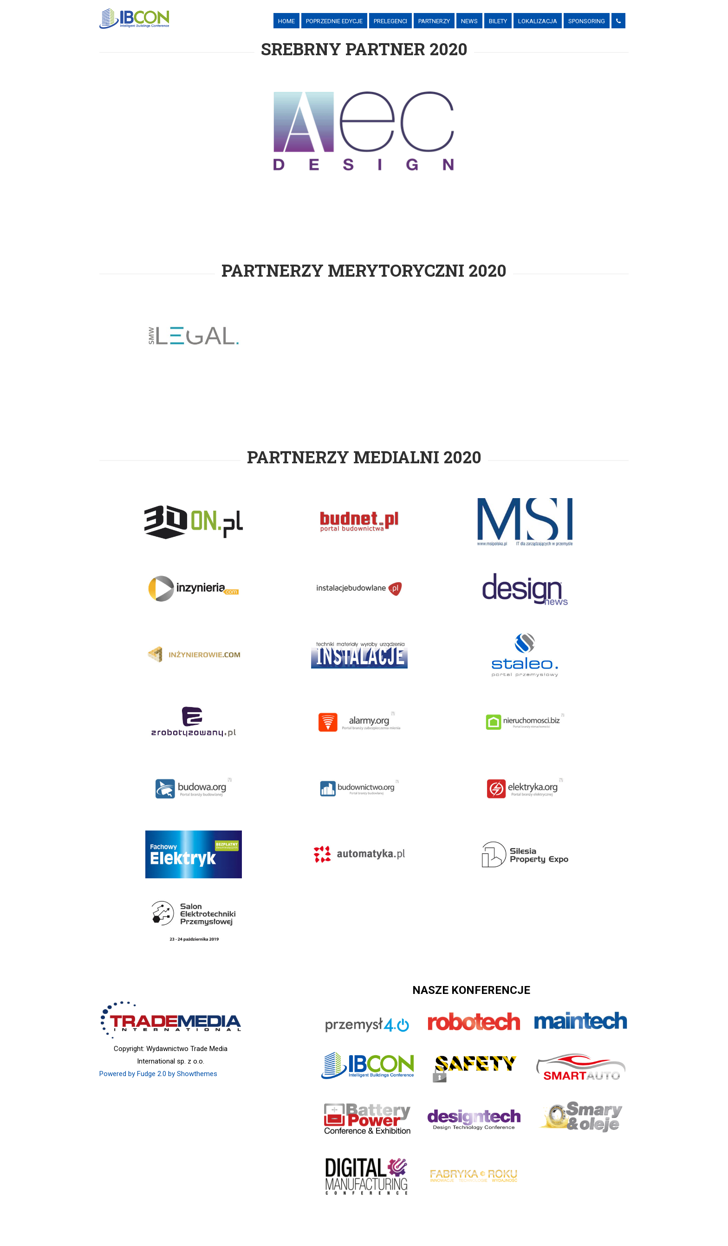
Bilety (498, 21)
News (469, 21)
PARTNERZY (434, 21)
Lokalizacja (537, 21)
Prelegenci (390, 21)
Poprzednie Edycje (334, 21)
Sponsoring (586, 21)
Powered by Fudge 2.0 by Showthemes (158, 1074)
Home (286, 21)
